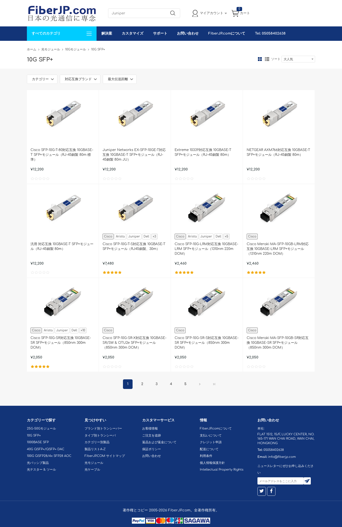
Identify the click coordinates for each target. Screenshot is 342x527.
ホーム (31, 49)
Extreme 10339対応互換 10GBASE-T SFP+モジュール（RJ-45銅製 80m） (203, 152)
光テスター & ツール (41, 469)
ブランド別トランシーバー (103, 428)
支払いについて (211, 435)
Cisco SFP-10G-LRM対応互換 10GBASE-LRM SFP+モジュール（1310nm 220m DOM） (206, 248)
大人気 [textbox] (288, 59)
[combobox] (298, 59)
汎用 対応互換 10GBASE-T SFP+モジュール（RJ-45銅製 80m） (62, 246)
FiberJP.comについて (226, 33)
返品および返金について (159, 442)
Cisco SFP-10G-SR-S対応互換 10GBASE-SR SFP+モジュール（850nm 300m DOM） (206, 342)
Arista (120, 236)
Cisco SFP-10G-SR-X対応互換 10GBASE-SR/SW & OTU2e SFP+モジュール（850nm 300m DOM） (134, 342)
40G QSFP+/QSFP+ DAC (45, 449)
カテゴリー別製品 (97, 442)
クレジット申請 (211, 442)
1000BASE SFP (38, 442)
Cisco (108, 236)
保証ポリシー (151, 449)
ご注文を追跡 (151, 435)
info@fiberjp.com (282, 457)
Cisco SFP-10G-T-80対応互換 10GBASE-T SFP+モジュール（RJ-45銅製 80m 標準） (62, 154)
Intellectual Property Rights (221, 469)
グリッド (260, 59)
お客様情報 (150, 428)
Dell (146, 236)
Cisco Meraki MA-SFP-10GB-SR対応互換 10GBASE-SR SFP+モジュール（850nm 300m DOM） (278, 342)
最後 (214, 384)
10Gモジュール (75, 49)
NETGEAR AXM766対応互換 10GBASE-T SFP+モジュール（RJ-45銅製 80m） (278, 152)
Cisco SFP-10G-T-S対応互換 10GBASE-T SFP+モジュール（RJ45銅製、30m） (134, 246)
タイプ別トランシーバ (100, 435)
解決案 (106, 33)
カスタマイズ (132, 33)
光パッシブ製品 (38, 463)
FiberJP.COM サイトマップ (105, 456)
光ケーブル (92, 469)
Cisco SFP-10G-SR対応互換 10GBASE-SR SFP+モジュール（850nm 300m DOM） (61, 342)
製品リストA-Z (95, 449)
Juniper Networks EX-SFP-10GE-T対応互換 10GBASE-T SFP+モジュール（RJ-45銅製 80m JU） (134, 154)
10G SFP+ (34, 435)
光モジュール (50, 49)
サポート (160, 33)
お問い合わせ (188, 33)
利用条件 (206, 456)
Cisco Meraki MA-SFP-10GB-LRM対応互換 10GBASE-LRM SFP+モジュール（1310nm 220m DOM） (278, 248)
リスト (267, 59)
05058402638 (273, 450)
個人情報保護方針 (212, 463)
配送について (209, 449)
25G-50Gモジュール (41, 428)
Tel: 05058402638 (270, 33)
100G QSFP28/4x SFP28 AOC (49, 456)
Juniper (134, 236)
